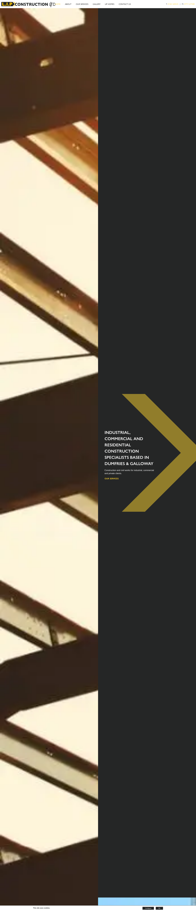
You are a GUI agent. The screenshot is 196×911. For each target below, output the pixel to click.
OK (159, 908)
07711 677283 (189, 4)
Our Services (82, 4)
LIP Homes (109, 4)
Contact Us (125, 4)
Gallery (97, 4)
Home (58, 4)
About (68, 4)
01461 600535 (173, 4)
